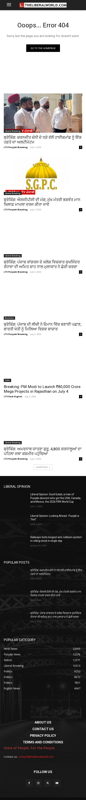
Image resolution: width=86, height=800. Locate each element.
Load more (43, 467)
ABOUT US (43, 722)
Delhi (7, 380)
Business (9, 318)
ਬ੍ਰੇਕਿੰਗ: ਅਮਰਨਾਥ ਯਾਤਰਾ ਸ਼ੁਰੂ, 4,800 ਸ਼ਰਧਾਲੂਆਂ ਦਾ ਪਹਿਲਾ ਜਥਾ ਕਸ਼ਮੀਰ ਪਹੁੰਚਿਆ (42, 451)
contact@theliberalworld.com (36, 756)
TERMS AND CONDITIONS (43, 742)
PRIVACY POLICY (43, 736)
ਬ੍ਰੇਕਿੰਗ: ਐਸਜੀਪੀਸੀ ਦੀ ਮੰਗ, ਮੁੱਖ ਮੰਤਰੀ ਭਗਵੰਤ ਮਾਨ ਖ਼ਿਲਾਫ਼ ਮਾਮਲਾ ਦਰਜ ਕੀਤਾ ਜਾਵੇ (42, 202)
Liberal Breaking (13, 131)
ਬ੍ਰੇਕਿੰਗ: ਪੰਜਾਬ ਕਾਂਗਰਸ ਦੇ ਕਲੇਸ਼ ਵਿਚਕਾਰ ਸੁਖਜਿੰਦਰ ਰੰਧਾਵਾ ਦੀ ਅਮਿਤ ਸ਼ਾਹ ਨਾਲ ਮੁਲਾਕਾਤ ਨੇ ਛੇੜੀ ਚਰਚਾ (42, 264)
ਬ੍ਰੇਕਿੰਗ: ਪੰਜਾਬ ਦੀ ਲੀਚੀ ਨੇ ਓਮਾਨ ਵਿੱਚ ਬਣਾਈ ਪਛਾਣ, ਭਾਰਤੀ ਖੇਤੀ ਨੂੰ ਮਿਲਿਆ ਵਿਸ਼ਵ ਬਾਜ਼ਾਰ (42, 326)
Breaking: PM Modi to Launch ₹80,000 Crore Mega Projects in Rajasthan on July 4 (42, 389)
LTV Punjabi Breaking (16, 147)
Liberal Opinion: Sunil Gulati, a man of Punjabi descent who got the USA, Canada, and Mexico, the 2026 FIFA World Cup (55, 498)
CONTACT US (43, 729)
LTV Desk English (13, 396)
